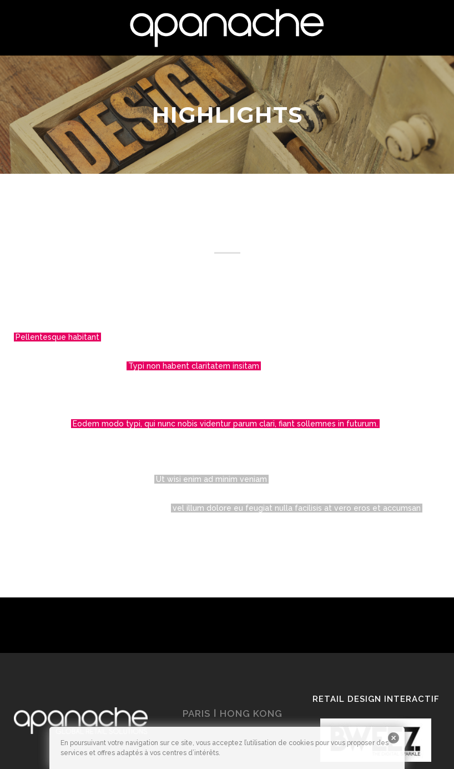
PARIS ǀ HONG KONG (233, 713)
